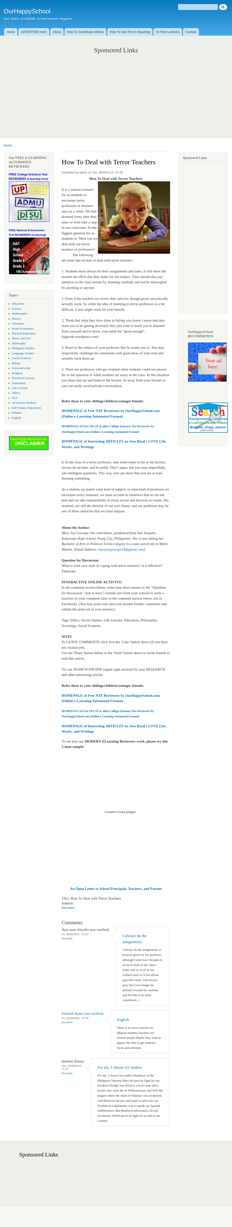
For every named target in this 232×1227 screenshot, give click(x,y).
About (57, 32)
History (16, 318)
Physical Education (24, 333)
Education (18, 303)
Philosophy (19, 343)
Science (17, 308)
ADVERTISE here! (34, 32)
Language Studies (23, 353)
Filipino (17, 412)
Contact (190, 32)
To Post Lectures (168, 32)
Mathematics (20, 313)
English (16, 418)
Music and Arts (21, 338)
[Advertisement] (116, 91)
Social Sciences (21, 358)
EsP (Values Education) (26, 408)
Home (11, 32)
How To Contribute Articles (85, 32)
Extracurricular (21, 368)
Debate (16, 363)
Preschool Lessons (23, 378)
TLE (14, 398)
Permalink (67, 938)
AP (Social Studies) (24, 402)
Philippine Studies (23, 348)
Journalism (18, 383)
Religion (17, 373)
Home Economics (23, 328)
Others (16, 393)
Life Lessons (20, 388)
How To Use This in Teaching (130, 32)
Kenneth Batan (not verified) (82, 1013)
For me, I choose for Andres (119, 1067)
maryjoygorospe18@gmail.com (121, 549)
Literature (18, 323)
